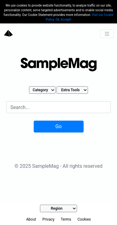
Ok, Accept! (63, 19)
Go (58, 126)
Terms (66, 219)
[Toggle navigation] (107, 33)
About (31, 219)
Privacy (48, 219)
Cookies (84, 219)
